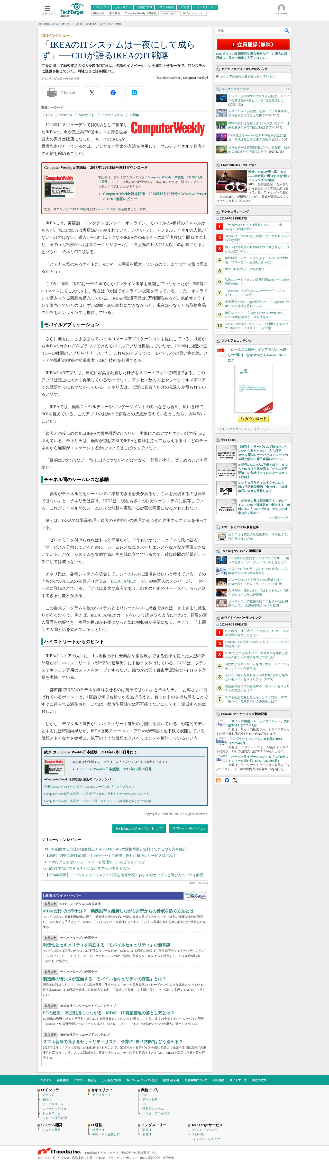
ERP (145, 1095)
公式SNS (64, 1158)
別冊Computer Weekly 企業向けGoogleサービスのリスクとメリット (89, 786)
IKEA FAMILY (123, 581)
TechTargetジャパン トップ (139, 828)
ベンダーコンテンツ (235, 89)
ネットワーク (51, 1113)
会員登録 (62, 1080)
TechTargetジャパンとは (142, 1080)
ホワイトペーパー (205, 1130)
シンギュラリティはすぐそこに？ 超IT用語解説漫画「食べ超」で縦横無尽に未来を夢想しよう (263, 487)
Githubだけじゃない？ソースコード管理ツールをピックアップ (95, 862)
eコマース (65, 115)
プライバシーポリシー (122, 1158)
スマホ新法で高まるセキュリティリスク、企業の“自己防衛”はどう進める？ (113, 1042)
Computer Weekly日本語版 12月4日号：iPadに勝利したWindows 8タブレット (96, 794)
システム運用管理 (54, 1118)
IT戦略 (134, 115)
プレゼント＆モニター (208, 1139)
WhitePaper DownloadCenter (196, 896)
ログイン (45, 1080)
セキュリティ (101, 1095)
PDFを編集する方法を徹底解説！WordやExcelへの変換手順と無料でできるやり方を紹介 (115, 849)
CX (144, 1104)
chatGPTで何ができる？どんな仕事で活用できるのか (87, 868)
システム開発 (51, 1130)
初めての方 (259, 1080)
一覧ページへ (281, 517)
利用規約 (218, 1080)
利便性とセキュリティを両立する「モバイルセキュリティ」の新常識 (106, 945)
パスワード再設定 (85, 1080)
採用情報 (168, 1158)
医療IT (146, 1130)
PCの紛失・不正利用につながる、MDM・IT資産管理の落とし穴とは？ (109, 1013)
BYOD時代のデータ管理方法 (244, 269)
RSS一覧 (198, 1134)
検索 (287, 30)
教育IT (146, 1134)
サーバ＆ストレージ (56, 1104)
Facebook (227, 780)
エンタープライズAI (156, 1113)
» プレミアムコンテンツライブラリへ (243, 429)
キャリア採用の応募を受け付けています (247, 76)
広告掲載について (196, 1080)
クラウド (48, 1095)
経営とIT (98, 1130)
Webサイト (86, 115)
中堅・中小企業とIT (106, 1134)
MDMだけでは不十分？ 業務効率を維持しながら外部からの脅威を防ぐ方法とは (118, 911)
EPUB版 (80, 209)
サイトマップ (238, 1080)
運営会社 (154, 1158)
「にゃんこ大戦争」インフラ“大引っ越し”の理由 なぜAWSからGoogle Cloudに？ (257, 355)
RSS (218, 780)
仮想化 (46, 1099)
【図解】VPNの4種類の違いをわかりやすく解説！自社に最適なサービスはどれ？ (110, 856)
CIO (49, 115)
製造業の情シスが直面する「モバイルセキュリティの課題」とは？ (104, 979)
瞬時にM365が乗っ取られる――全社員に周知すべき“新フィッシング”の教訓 (269, 176)
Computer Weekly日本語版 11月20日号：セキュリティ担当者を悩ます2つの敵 (97, 801)
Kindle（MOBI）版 (108, 209)
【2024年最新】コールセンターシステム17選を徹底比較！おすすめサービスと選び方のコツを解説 (124, 875)
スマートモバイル (188, 828)
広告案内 (78, 1158)
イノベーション (112, 115)
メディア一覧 (46, 1158)
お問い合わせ (170, 1080)
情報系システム (153, 1109)
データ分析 (150, 1099)
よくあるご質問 (111, 1080)
